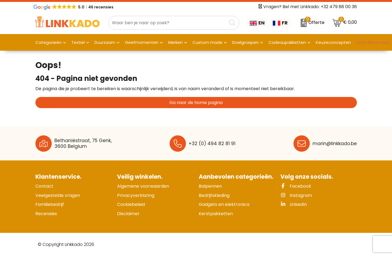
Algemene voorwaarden (143, 186)
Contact (44, 186)
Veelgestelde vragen (57, 195)
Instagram (296, 195)
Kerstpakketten (216, 214)
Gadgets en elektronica (224, 204)
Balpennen (210, 186)
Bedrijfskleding (214, 195)
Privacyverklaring (135, 195)
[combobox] (167, 22)
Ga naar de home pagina (196, 102)
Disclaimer (128, 214)
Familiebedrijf (49, 204)
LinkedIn (293, 204)
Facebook (295, 186)
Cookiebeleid (131, 204)
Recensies (46, 214)
